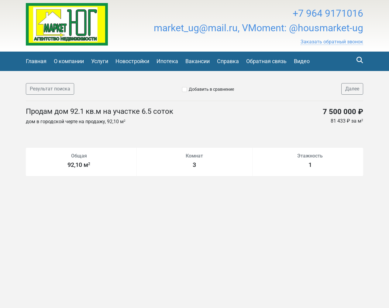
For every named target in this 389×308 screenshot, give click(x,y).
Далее (352, 89)
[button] (332, 42)
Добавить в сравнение (211, 89)
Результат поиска (50, 89)
